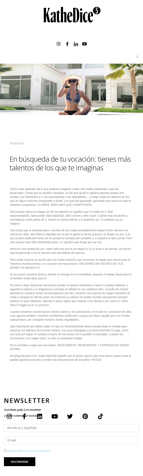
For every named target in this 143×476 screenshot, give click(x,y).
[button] (17, 143)
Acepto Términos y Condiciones (29, 451)
